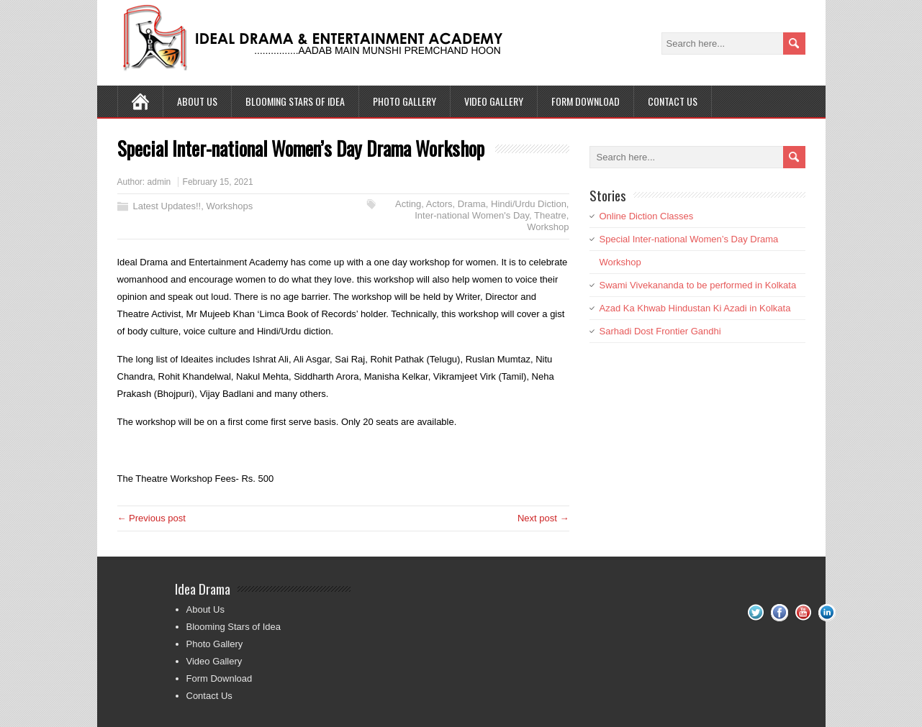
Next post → (543, 518)
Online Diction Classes (647, 216)
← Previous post (151, 518)
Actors (439, 203)
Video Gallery (493, 101)
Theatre (550, 215)
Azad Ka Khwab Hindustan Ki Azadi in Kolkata (695, 308)
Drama (472, 203)
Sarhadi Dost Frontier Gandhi (660, 331)
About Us (197, 101)
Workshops (229, 206)
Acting (408, 203)
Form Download (585, 101)
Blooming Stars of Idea (295, 101)
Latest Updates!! (167, 206)
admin (159, 182)
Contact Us (672, 101)
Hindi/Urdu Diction (528, 203)
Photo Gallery (404, 101)
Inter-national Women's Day (472, 215)
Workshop (548, 226)
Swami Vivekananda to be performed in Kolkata (698, 285)
